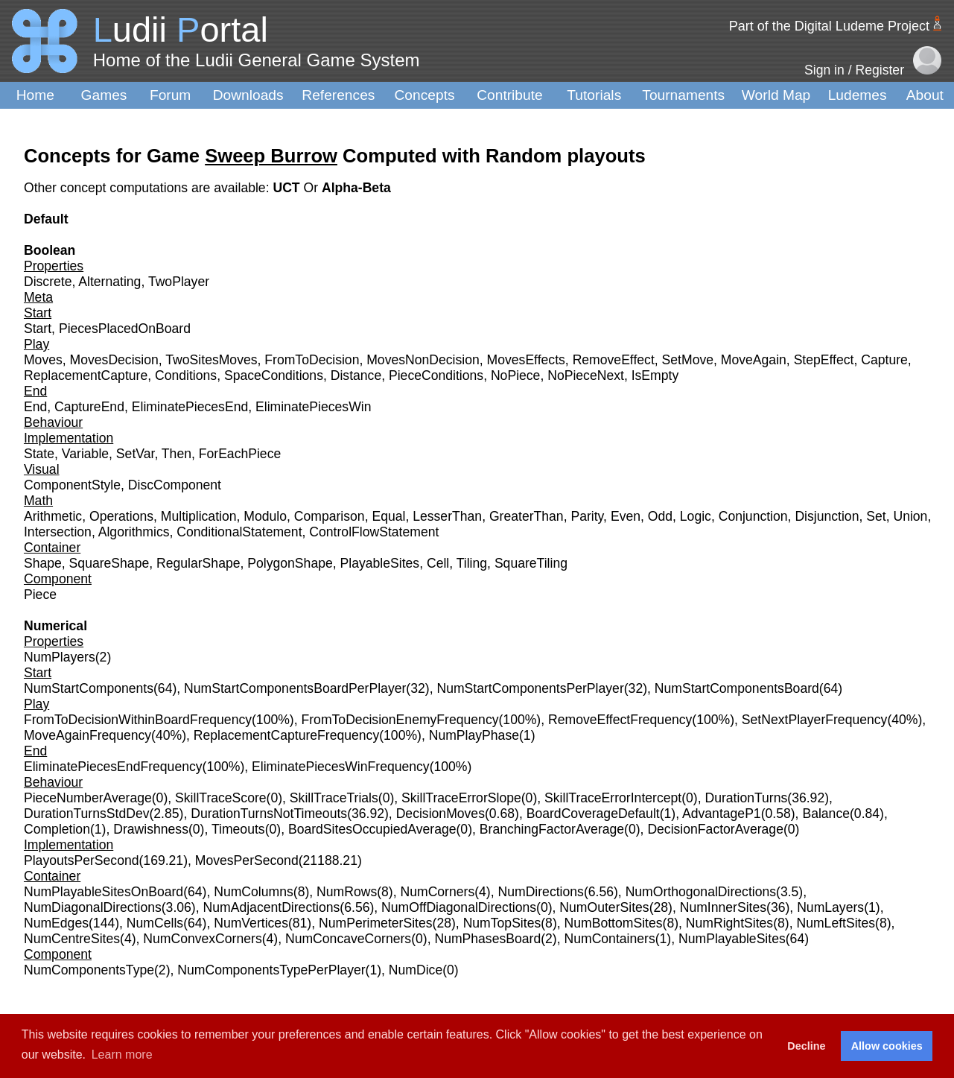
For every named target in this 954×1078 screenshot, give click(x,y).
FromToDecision (311, 359)
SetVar (135, 453)
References (338, 95)
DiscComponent (174, 485)
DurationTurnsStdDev (87, 813)
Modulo (265, 516)
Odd (660, 516)
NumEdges (56, 923)
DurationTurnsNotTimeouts (269, 813)
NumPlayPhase (474, 735)
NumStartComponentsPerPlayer (529, 688)
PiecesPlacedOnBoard (125, 328)
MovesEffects (526, 359)
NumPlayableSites (732, 938)
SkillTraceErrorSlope (461, 797)
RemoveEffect (614, 359)
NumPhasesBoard (487, 938)
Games (104, 95)
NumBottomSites (614, 923)
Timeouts (238, 829)
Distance (356, 375)
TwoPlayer (178, 281)
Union (910, 516)
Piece (40, 594)
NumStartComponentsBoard (737, 688)
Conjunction (753, 516)
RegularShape (198, 563)
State (39, 453)
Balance (826, 813)
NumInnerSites (723, 907)
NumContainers (609, 938)
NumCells (155, 923)
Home (35, 95)
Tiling (472, 563)
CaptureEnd (89, 406)
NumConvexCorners (202, 938)
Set (875, 516)
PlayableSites (380, 563)
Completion (57, 829)
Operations (121, 516)
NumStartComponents (88, 688)
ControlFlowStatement (374, 531)
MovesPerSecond (247, 860)
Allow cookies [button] (887, 1046)
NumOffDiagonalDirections (458, 907)
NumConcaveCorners (348, 938)
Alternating (109, 281)
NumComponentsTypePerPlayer (271, 970)
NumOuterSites (604, 907)
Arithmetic (53, 516)
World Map (776, 95)
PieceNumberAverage (88, 797)
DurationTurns (746, 797)
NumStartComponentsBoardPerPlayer (295, 688)
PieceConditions (436, 375)
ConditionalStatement (239, 531)
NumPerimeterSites (376, 923)
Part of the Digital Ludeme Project (829, 26)
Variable (85, 453)
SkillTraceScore (221, 797)
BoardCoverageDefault (593, 813)
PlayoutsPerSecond (81, 860)
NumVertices (251, 923)
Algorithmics (134, 531)
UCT (288, 187)
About (925, 95)
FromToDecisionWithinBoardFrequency (138, 719)
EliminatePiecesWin (313, 406)
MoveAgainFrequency (87, 735)
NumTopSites (502, 923)
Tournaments (683, 95)
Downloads (248, 95)
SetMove (687, 359)
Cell (438, 563)
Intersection (58, 531)
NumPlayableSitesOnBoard (103, 891)
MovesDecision (114, 359)
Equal (388, 516)
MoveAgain (753, 359)
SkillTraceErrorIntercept (612, 797)
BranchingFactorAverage (552, 829)
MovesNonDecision (423, 359)
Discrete (48, 281)
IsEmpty (655, 375)
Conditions (186, 375)
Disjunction (827, 516)
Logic (695, 516)
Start (37, 328)
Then (176, 453)
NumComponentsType (89, 970)
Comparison (329, 516)
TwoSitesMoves (211, 359)
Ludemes (857, 95)
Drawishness (150, 829)
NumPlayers (59, 657)
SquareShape (109, 563)
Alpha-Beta (356, 187)
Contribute (510, 95)
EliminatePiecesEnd (190, 406)
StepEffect (824, 359)
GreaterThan (526, 516)
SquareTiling (531, 563)
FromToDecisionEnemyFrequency (400, 719)
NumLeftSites (835, 923)
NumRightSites (729, 923)
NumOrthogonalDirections (701, 891)
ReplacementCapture (85, 375)
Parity (586, 516)
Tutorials (594, 95)
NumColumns (253, 891)
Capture (884, 359)
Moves (43, 359)
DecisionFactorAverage (715, 829)
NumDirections (541, 891)
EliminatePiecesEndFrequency (113, 766)
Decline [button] (806, 1046)
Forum (170, 95)
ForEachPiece (240, 453)
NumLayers (830, 907)
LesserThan (447, 516)
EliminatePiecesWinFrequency (341, 766)
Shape (43, 563)
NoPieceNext (585, 375)
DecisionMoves (440, 813)
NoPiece (516, 375)
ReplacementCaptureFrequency (286, 735)
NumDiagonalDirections (93, 907)
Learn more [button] (122, 1054)
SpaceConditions (273, 375)
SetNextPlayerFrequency (815, 719)
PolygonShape (289, 563)
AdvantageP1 (721, 813)
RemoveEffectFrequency (620, 719)
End (35, 406)
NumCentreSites (72, 938)
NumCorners (437, 891)
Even (625, 516)
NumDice (415, 970)
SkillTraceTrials (334, 797)
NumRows (347, 891)
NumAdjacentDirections (271, 907)
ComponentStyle (72, 485)
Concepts (425, 95)
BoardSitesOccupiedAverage (372, 829)
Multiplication (199, 516)
